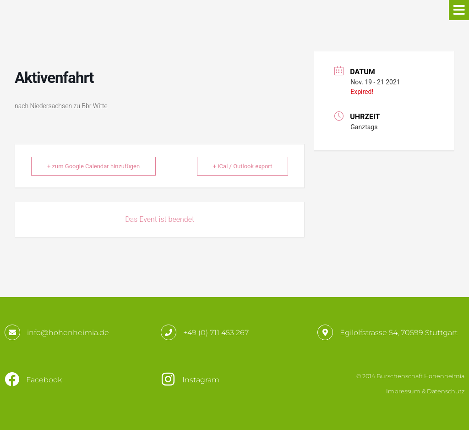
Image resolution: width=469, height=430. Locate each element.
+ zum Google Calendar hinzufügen (93, 166)
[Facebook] (12, 379)
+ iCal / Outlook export (242, 166)
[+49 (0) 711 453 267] (168, 332)
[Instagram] (168, 379)
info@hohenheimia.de (68, 332)
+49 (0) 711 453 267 (216, 332)
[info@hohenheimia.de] (12, 332)
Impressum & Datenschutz (425, 391)
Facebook (44, 379)
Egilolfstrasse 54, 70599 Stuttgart (399, 332)
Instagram (200, 379)
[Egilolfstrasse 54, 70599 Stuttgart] (325, 332)
